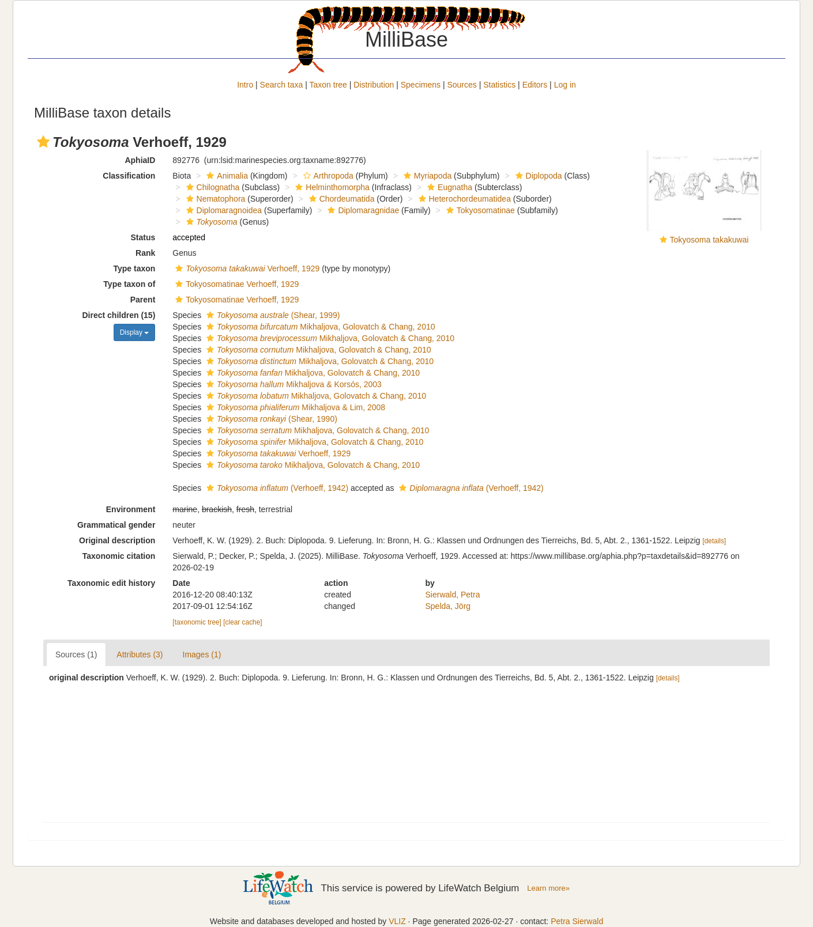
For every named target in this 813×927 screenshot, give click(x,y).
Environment (131, 509)
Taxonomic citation (119, 556)
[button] (43, 142)
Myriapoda (426, 175)
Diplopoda (537, 175)
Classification (129, 175)
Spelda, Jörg (448, 606)
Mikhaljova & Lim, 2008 (294, 407)
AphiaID (140, 160)
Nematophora (214, 198)
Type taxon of (129, 284)
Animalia (226, 175)
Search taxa (281, 84)
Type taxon (134, 268)
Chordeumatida (340, 198)
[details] (714, 541)
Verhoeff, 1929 (245, 268)
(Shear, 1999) (272, 315)
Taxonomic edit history (111, 583)
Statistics (499, 84)
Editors (535, 84)
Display (134, 332)
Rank (145, 253)
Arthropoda (326, 175)
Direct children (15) (119, 315)
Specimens (421, 84)
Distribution (373, 84)
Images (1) (202, 654)
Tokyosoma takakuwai (709, 239)
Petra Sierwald (577, 921)
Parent (143, 299)
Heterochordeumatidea (463, 198)
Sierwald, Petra (453, 594)
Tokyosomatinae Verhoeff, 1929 (235, 284)
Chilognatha (211, 187)
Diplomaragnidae (362, 210)
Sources (461, 84)
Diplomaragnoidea (222, 210)
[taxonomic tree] (196, 622)
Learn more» (548, 888)
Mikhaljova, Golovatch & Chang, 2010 (319, 326)
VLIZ (397, 921)
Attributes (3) (139, 654)
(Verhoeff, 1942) (276, 488)
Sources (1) (76, 654)
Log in (565, 84)
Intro (245, 84)
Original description (117, 540)
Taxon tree (328, 84)
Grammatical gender (116, 524)
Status (143, 237)
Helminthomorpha (331, 187)
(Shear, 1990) (270, 418)
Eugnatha (448, 187)
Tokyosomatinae (479, 210)
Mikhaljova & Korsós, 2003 (293, 384)
